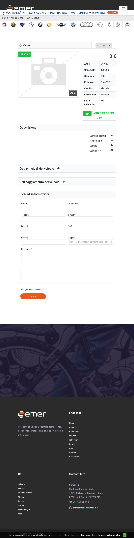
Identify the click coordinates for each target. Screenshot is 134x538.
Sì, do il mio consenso (32, 290)
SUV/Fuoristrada (25, 493)
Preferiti (73, 440)
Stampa (101, 145)
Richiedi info (101, 140)
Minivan (21, 497)
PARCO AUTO (17, 18)
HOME (5, 18)
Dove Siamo (74, 457)
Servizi (72, 444)
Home (71, 423)
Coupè (21, 501)
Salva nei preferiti (101, 135)
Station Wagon (24, 509)
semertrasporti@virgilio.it (85, 507)
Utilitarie (21, 484)
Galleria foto (101, 150)
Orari (71, 448)
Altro (20, 514)
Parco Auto (74, 431)
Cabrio (21, 505)
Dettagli (112, 13)
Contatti (72, 452)
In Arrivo (72, 436)
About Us (73, 427)
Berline (21, 488)
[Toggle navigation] (123, 9)
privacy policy (113, 535)
